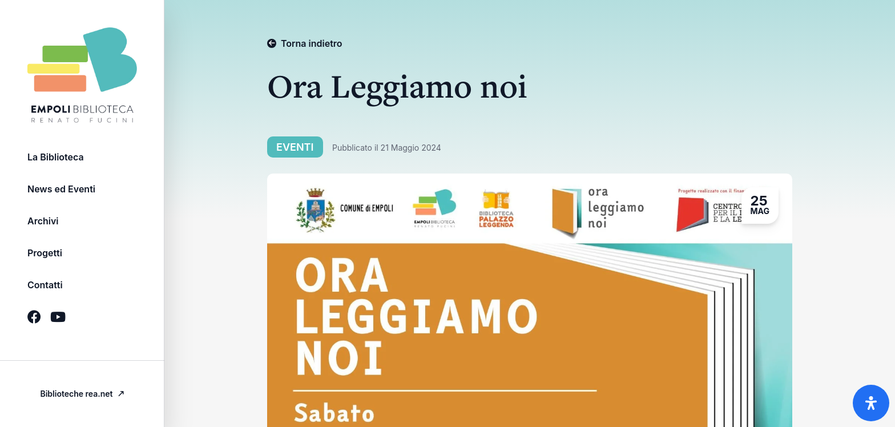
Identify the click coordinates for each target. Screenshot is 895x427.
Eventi (296, 147)
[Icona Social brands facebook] (34, 317)
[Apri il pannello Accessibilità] (871, 403)
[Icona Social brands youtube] (58, 317)
